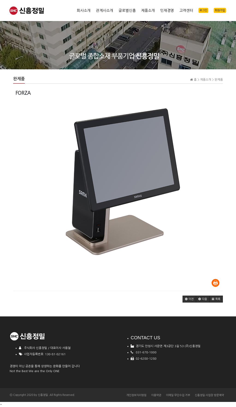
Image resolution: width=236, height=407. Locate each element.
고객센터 (186, 10)
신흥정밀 (43, 395)
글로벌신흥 (127, 10)
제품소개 (148, 10)
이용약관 (156, 395)
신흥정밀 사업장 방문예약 (209, 395)
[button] (189, 299)
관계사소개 (104, 10)
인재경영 (167, 10)
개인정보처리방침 (136, 395)
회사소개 (84, 10)
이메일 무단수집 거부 (178, 395)
